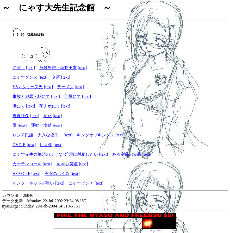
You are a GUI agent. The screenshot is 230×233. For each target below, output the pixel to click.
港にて (19, 108)
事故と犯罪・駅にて (31, 98)
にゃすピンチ (81, 185)
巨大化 (46, 146)
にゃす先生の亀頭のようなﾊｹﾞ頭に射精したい (55, 156)
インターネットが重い (33, 185)
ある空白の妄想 (126, 156)
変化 (47, 118)
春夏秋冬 (21, 118)
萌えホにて (49, 108)
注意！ (19, 69)
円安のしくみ (57, 175)
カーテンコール (27, 166)
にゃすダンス (25, 79)
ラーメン (65, 89)
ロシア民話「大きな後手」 (38, 137)
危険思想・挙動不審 (58, 69)
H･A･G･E (21, 175)
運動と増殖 (41, 127)
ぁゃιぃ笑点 (67, 166)
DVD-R (19, 146)
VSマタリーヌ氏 (28, 89)
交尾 (56, 79)
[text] (30, 69)
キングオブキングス (95, 137)
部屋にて (72, 98)
